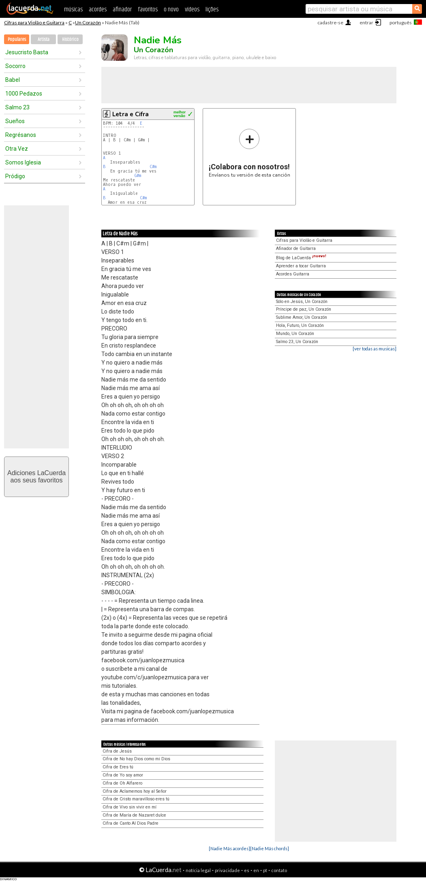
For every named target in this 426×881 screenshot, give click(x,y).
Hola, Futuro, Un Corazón (300, 325)
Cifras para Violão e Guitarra (34, 22)
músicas (73, 9)
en (256, 870)
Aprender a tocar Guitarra (301, 266)
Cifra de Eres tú (118, 767)
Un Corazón (88, 22)
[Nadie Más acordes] (229, 848)
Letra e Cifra (130, 114)
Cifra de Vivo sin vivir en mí (129, 807)
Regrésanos (20, 135)
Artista (43, 39)
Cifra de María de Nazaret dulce (134, 815)
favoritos (148, 9)
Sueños (15, 121)
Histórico (70, 39)
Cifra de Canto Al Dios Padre (130, 823)
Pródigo (15, 176)
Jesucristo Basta (26, 52)
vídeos (192, 9)
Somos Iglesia (23, 162)
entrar (366, 22)
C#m (153, 166)
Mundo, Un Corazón (295, 333)
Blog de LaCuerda (301, 257)
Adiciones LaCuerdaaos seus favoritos (36, 476)
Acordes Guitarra (292, 274)
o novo (171, 9)
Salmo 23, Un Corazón (297, 341)
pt (265, 870)
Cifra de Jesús (117, 751)
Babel (12, 80)
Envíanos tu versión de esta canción (249, 153)
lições (212, 9)
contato (279, 870)
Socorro (15, 66)
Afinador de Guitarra (296, 248)
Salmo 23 (17, 107)
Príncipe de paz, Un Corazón (303, 309)
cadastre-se (330, 22)
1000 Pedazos (23, 93)
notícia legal (198, 870)
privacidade (227, 870)
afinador (122, 9)
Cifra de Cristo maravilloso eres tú (136, 799)
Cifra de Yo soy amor (123, 775)
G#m (138, 175)
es (246, 870)
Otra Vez (16, 148)
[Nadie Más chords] (269, 848)
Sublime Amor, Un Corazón (301, 317)
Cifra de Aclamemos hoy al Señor (135, 791)
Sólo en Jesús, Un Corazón (302, 301)
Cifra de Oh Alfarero (122, 783)
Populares (17, 39)
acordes (98, 9)
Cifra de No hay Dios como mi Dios (136, 759)
